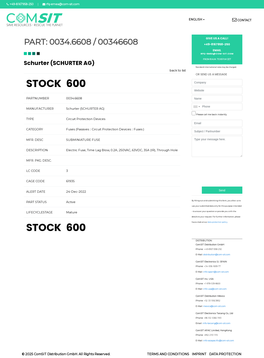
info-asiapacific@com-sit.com (218, 340)
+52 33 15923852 (212, 300)
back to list (177, 70)
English (195, 19)
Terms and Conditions (168, 354)
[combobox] (196, 106)
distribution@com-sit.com (216, 254)
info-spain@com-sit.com (216, 271)
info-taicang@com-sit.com (216, 323)
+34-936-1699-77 (212, 266)
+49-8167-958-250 (213, 249)
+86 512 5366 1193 (212, 317)
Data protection (225, 354)
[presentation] (208, 171)
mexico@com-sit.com (214, 306)
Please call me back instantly (211, 114)
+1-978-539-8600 (212, 283)
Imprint (199, 354)
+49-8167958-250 (22, 4)
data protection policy (217, 222)
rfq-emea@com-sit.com (62, 4)
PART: (35, 42)
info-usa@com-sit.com (215, 288)
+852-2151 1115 (211, 335)
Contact (244, 20)
